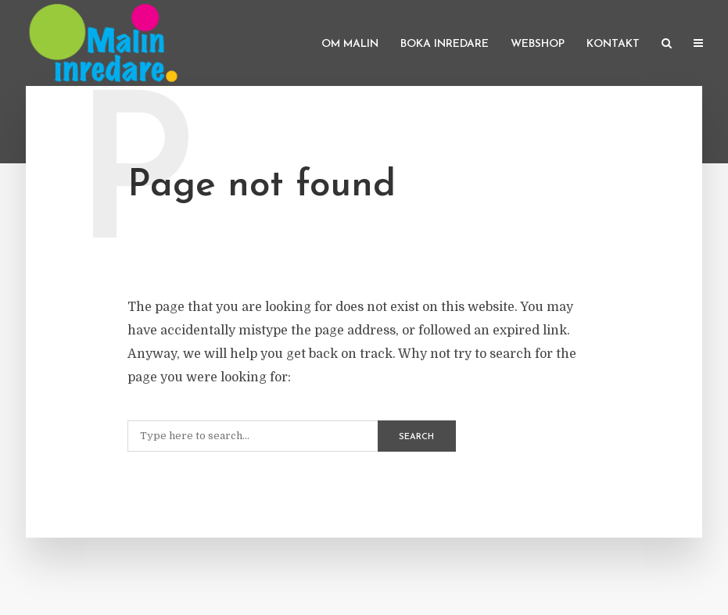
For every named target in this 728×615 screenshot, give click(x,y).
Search (416, 437)
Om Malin (349, 44)
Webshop (538, 44)
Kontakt (613, 44)
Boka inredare (444, 44)
